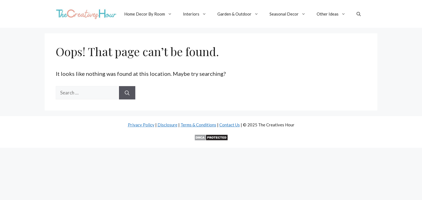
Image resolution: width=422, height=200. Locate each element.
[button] (358, 14)
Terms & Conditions (198, 124)
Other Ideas (334, 14)
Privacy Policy (141, 124)
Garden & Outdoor (240, 14)
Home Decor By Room (150, 14)
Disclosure (167, 124)
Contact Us (229, 124)
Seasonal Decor (290, 14)
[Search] (127, 92)
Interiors (197, 14)
